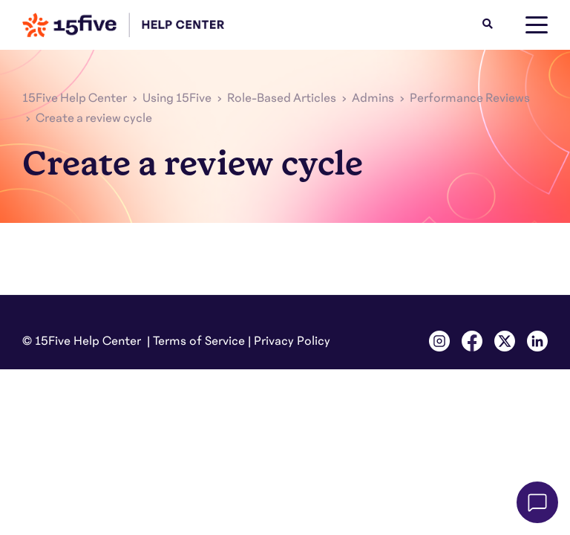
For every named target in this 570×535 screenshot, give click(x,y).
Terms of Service (199, 341)
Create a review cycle (94, 118)
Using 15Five (177, 98)
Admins (373, 98)
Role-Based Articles (281, 98)
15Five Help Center (74, 98)
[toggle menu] (536, 25)
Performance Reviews (470, 98)
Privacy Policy (292, 341)
